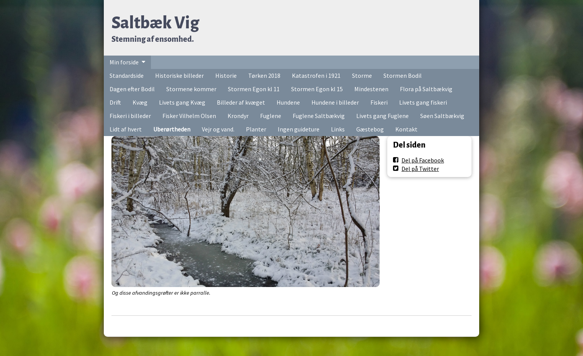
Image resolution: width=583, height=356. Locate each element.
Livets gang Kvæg (182, 102)
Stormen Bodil (402, 75)
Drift (115, 102)
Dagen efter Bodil (132, 89)
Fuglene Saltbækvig (319, 116)
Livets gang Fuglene (382, 116)
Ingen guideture (298, 129)
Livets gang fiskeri (423, 102)
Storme (362, 75)
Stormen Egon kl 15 (317, 89)
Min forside (124, 62)
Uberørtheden (171, 129)
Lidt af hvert (126, 129)
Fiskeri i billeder (130, 116)
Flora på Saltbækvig (426, 89)
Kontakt (406, 129)
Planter (256, 129)
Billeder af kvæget (241, 102)
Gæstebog (370, 129)
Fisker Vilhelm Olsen (189, 116)
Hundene (288, 102)
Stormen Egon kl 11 (254, 89)
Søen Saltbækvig (442, 116)
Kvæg (140, 102)
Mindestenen (371, 89)
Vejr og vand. (218, 129)
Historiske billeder (179, 75)
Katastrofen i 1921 (316, 75)
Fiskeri (379, 102)
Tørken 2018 (264, 75)
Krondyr (238, 116)
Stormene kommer (191, 89)
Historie (226, 75)
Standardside (127, 75)
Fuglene (270, 116)
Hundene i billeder (335, 102)
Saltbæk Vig (155, 23)
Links (338, 129)
